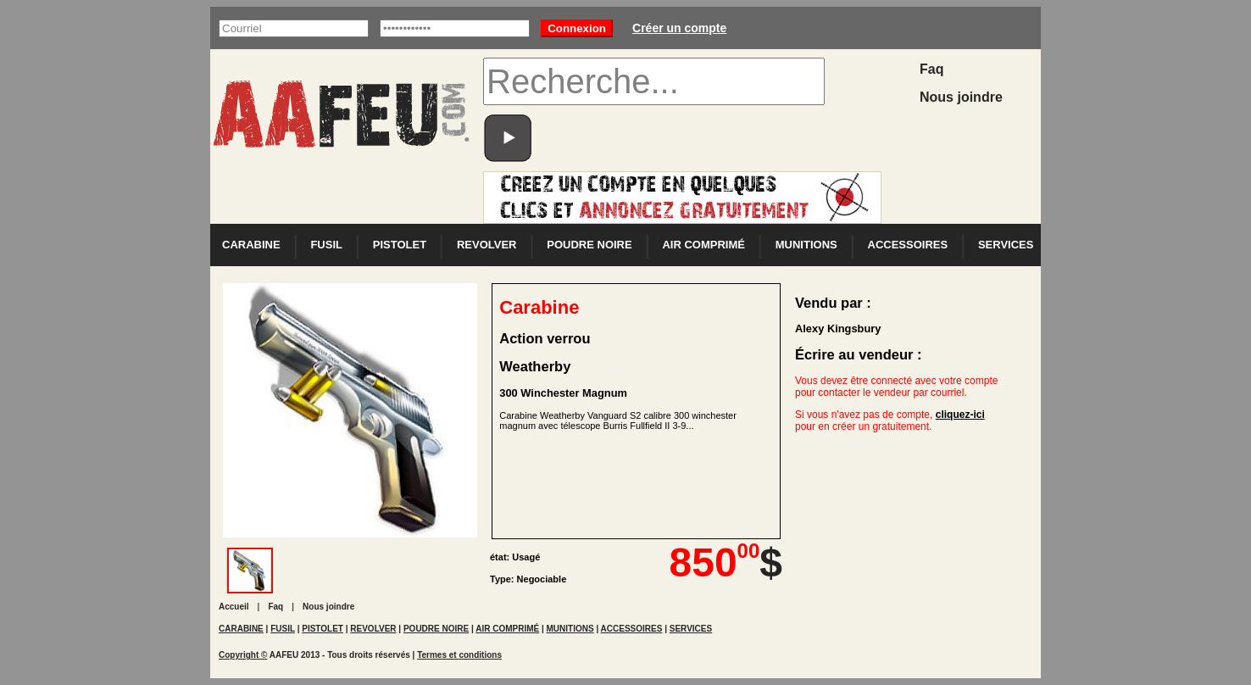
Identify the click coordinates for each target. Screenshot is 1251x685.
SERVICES (1006, 244)
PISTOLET (399, 244)
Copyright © (243, 655)
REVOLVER (487, 244)
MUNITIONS (806, 244)
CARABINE (251, 244)
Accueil (234, 606)
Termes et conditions (459, 655)
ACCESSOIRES (908, 244)
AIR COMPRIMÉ (703, 244)
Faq (931, 69)
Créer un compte (679, 28)
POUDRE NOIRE (589, 244)
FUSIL (326, 244)
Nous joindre (961, 97)
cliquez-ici (960, 414)
